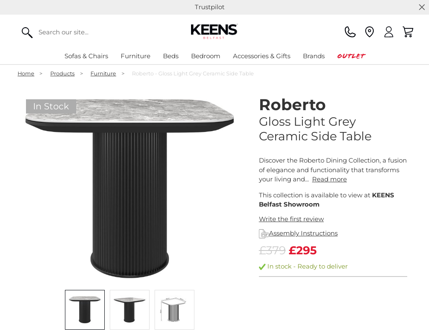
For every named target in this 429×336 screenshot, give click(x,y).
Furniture (135, 56)
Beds (170, 56)
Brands (314, 56)
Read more (329, 179)
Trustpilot (210, 7)
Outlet (350, 56)
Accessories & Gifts (261, 56)
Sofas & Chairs (86, 56)
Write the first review (291, 219)
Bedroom (205, 56)
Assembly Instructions (298, 233)
